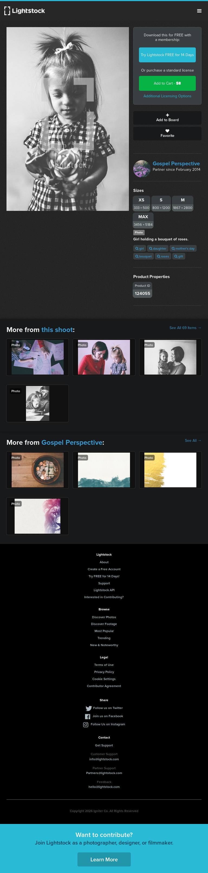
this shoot (57, 329)
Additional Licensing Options (167, 96)
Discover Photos (104, 617)
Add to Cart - (167, 83)
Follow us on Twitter (108, 708)
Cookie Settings (104, 679)
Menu (199, 11)
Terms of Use (104, 664)
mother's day (183, 248)
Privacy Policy (104, 671)
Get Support (104, 745)
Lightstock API (104, 590)
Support (104, 583)
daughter (157, 248)
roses (163, 256)
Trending (104, 638)
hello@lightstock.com (104, 786)
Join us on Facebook (108, 716)
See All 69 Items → (186, 328)
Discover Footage (104, 623)
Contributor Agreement (104, 686)
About (104, 562)
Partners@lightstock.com (104, 773)
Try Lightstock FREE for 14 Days (167, 55)
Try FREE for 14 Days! (104, 576)
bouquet (143, 256)
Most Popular (104, 631)
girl (139, 248)
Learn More (104, 859)
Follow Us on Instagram (108, 724)
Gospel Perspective (176, 163)
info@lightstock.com (104, 759)
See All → (193, 440)
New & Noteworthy (104, 645)
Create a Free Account (104, 569)
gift (178, 256)
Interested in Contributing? (104, 597)
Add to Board (167, 118)
